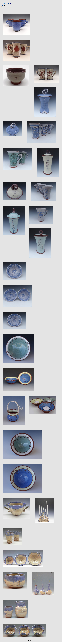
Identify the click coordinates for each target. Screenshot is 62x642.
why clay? (46, 3)
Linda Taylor (8, 4)
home (41, 3)
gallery (51, 3)
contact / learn (57, 3)
